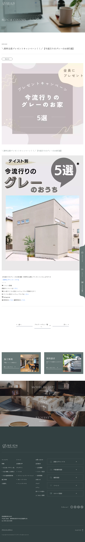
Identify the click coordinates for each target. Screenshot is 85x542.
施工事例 (4, 479)
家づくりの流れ (40, 491)
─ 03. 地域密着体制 (7, 475)
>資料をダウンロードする (10, 280)
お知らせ (38, 479)
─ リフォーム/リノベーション (25, 475)
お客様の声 (19, 464)
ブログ (37, 483)
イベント (18, 460)
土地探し (4, 483)
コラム (37, 487)
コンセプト (5, 460)
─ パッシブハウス (21, 483)
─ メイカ (19, 471)
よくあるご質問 (40, 495)
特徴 (3, 464)
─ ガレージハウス (21, 479)
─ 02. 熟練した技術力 (8, 471)
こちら (15, 288)
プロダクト (19, 467)
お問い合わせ (39, 460)
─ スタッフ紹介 (40, 471)
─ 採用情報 (39, 475)
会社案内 (38, 464)
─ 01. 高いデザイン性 (8, 467)
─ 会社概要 (39, 467)
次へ (65, 324)
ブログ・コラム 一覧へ (43, 325)
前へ (20, 324)
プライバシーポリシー (7, 529)
